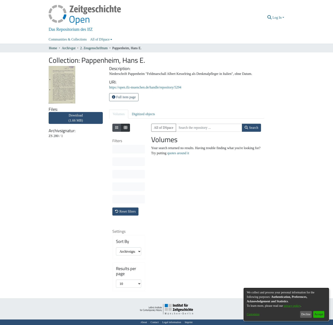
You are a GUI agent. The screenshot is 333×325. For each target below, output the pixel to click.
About (143, 322)
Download (76, 117)
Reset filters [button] (125, 211)
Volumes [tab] (119, 114)
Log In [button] (277, 17)
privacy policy (292, 305)
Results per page (126, 271)
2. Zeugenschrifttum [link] (94, 48)
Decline (305, 314)
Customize (253, 314)
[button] (269, 17)
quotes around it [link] (178, 153)
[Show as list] (116, 128)
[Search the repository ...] (209, 128)
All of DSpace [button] (100, 39)
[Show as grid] (125, 128)
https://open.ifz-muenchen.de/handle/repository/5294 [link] (145, 87)
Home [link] (53, 48)
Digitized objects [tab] (143, 114)
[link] (76, 120)
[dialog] (286, 304)
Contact (155, 322)
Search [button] (251, 127)
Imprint (189, 322)
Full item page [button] (124, 97)
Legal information (171, 322)
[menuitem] (101, 39)
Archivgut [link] (69, 48)
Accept (318, 314)
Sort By (122, 241)
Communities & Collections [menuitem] (68, 39)
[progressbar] (128, 149)
